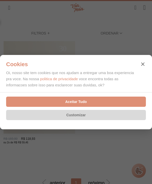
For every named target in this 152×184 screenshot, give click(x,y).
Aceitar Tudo (76, 102)
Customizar (76, 115)
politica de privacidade (59, 79)
